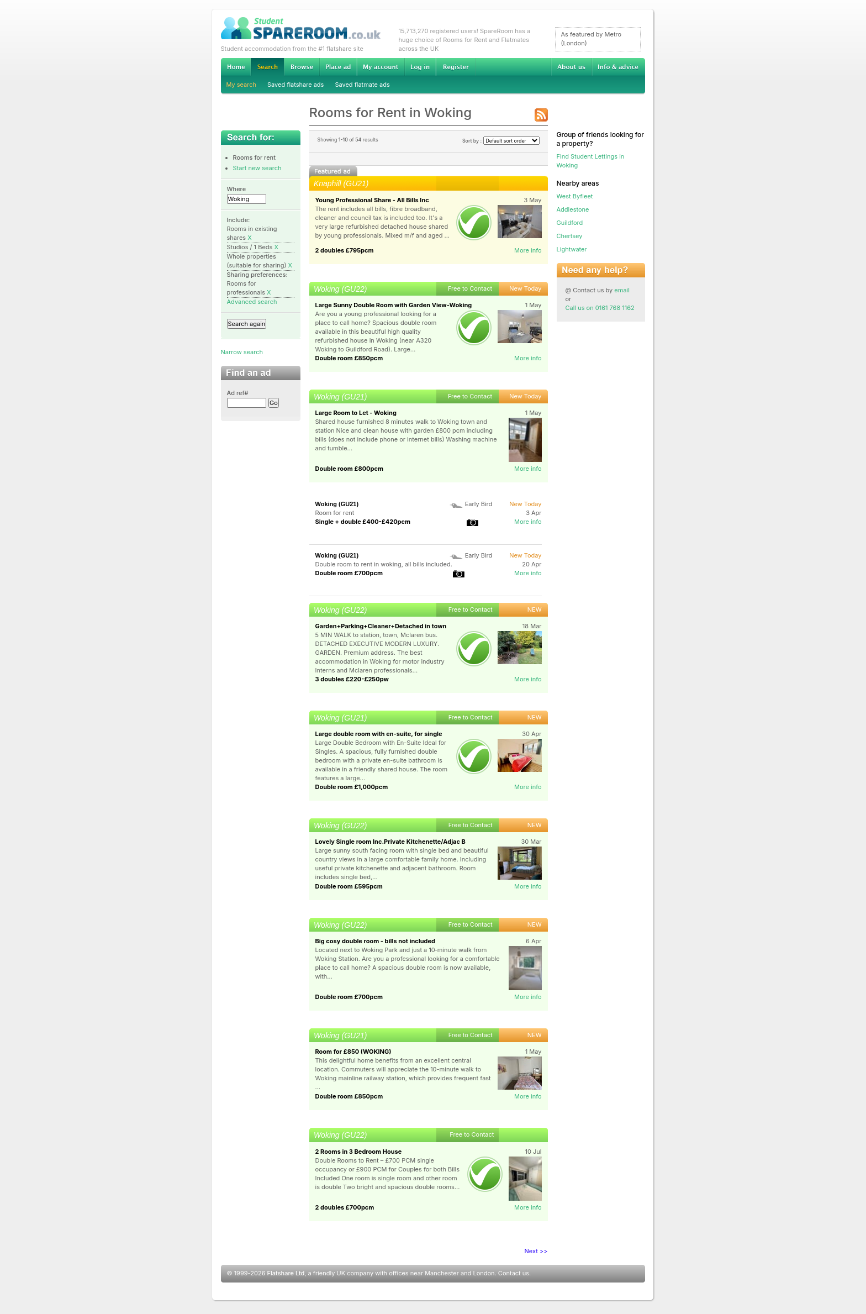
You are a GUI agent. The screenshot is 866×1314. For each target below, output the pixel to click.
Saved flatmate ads (362, 84)
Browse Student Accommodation (301, 67)
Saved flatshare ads (295, 84)
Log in (420, 67)
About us (571, 67)
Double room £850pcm (349, 358)
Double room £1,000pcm (351, 787)
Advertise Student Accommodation (338, 67)
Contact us (513, 1273)
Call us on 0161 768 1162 (600, 308)
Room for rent (335, 513)
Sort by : (501, 141)
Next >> (536, 1251)
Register (456, 67)
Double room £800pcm (349, 468)
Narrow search (242, 352)
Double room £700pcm (349, 573)
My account (380, 67)
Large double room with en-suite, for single (378, 734)
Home (236, 67)
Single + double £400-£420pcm (363, 521)
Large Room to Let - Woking (356, 413)
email (622, 290)
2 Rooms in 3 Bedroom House (358, 1151)
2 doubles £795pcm (344, 250)
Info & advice (618, 67)
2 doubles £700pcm (344, 1207)
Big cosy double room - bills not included (375, 941)
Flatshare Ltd (286, 1273)
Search (267, 67)
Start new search (257, 168)
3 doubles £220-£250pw (352, 679)
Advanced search (252, 302)
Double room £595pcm (349, 886)
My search (241, 84)
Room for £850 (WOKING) (353, 1051)
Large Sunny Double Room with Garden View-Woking (393, 305)
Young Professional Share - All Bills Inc (372, 200)
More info (528, 250)
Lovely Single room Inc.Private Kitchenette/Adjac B (390, 841)
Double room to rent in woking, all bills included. (383, 564)
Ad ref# (238, 393)
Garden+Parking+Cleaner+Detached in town (381, 626)
